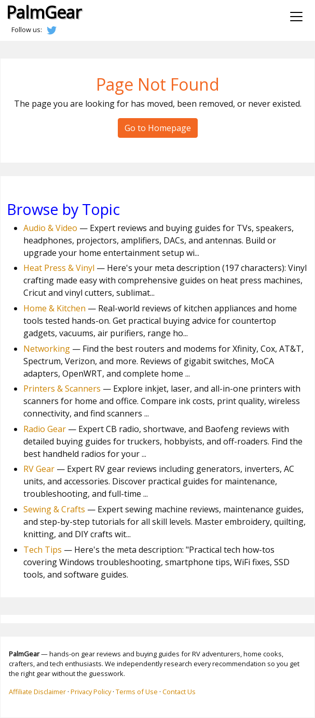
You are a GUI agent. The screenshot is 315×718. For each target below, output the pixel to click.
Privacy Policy (91, 691)
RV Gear (38, 469)
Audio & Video (50, 228)
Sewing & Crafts (54, 509)
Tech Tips (42, 549)
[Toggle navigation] (296, 16)
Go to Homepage (158, 128)
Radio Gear (44, 429)
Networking (46, 348)
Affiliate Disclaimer (37, 691)
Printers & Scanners (62, 388)
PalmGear (43, 12)
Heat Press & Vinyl (58, 268)
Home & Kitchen (54, 308)
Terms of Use (137, 691)
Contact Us (179, 691)
